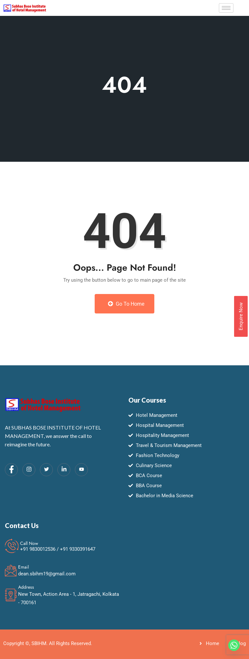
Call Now (29, 543)
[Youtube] (81, 469)
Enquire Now (241, 316)
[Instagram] (28, 469)
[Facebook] (11, 469)
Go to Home (126, 304)
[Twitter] (46, 469)
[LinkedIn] (63, 469)
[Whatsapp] (234, 645)
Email (23, 567)
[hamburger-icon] (226, 8)
